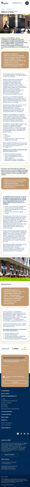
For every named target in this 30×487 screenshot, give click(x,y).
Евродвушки (4, 404)
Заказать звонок (10, 454)
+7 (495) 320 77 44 (17, 3)
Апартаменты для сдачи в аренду (10, 408)
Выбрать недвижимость (9, 396)
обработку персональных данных (11, 361)
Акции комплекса (6, 425)
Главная (2, 9)
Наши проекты (5, 427)
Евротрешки (4, 406)
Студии (3, 399)
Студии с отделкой (6, 403)
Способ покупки (6, 411)
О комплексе (5, 390)
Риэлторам (4, 417)
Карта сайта (5, 393)
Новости (4, 420)
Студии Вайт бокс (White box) (9, 401)
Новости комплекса (6, 423)
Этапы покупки (6, 414)
